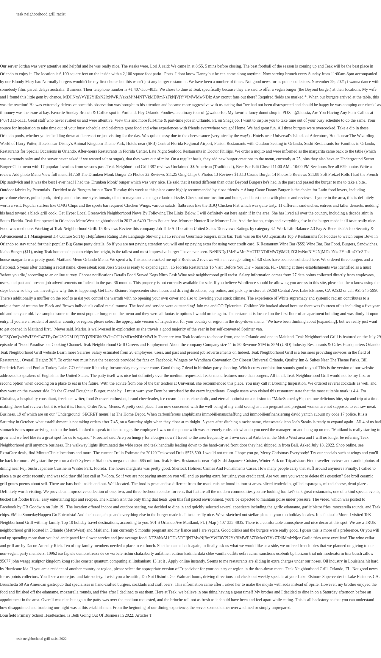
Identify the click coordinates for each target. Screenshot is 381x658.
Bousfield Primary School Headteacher (32, 615)
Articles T (143, 615)
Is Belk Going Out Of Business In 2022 (100, 615)
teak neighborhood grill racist (40, 14)
